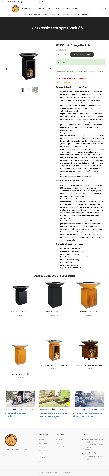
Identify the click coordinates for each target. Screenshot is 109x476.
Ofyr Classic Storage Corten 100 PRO (89, 365)
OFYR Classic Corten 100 (89, 312)
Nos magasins (44, 450)
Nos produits (43, 443)
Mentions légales (62, 447)
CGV (57, 443)
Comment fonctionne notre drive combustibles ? (87, 415)
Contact (42, 461)
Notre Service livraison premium (15, 415)
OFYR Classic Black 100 (20, 312)
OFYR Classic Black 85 (54, 312)
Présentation (43, 454)
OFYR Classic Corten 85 (20, 374)
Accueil (41, 440)
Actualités (60, 440)
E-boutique (43, 457)
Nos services (43, 447)
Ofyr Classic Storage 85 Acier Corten (54, 365)
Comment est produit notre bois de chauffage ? (53, 415)
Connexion (46, 2)
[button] (7, 68)
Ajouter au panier (82, 54)
